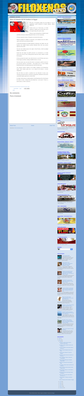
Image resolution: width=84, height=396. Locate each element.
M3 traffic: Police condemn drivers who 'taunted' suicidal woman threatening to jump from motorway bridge (68, 321)
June (61, 381)
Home (32, 125)
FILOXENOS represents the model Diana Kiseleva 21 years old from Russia (67, 281)
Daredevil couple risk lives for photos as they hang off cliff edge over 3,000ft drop (68, 313)
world (14, 90)
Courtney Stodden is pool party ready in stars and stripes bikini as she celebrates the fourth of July (67, 289)
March (61, 386)
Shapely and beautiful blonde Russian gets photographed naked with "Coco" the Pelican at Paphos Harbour (68, 273)
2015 (60, 339)
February (61, 387)
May (60, 383)
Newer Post (13, 125)
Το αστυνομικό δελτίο (66, 255)
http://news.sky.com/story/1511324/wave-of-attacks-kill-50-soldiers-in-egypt (19, 86)
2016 (60, 338)
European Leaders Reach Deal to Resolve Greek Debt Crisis (68, 305)
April (60, 384)
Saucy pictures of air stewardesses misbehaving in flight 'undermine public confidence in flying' (67, 264)
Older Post (52, 125)
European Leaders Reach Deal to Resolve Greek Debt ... (65, 343)
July (60, 341)
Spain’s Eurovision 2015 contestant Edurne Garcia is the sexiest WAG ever (67, 298)
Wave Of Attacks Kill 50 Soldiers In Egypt (66, 379)
